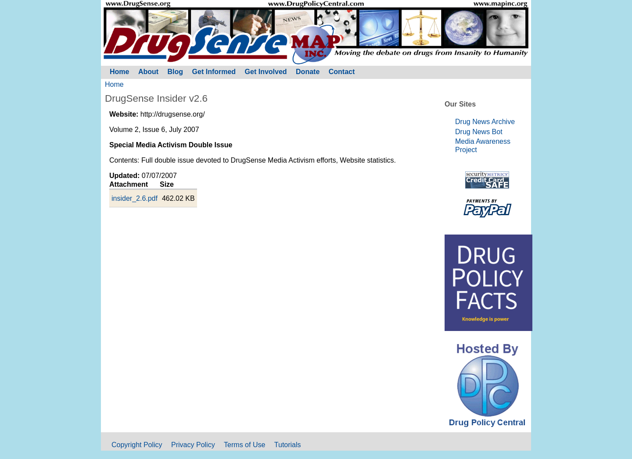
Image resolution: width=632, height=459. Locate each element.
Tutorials (287, 444)
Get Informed (214, 71)
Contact (342, 71)
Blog (175, 71)
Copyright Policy (136, 444)
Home (114, 84)
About (148, 71)
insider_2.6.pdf (134, 198)
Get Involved (266, 71)
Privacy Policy (193, 444)
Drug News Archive (485, 121)
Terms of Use (244, 444)
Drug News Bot (479, 131)
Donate (308, 71)
